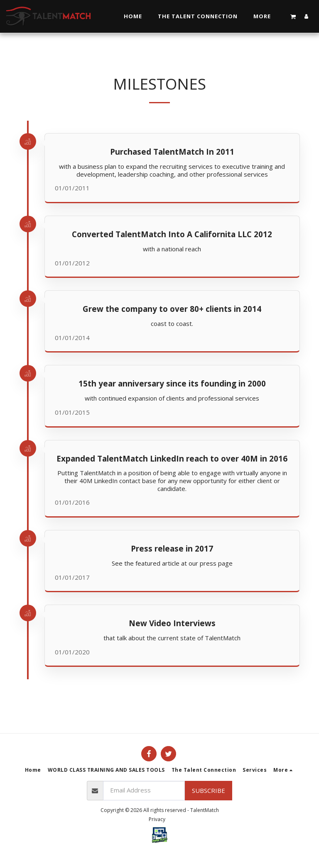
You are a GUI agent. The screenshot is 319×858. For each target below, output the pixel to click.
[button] (293, 16)
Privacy (157, 819)
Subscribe (208, 790)
